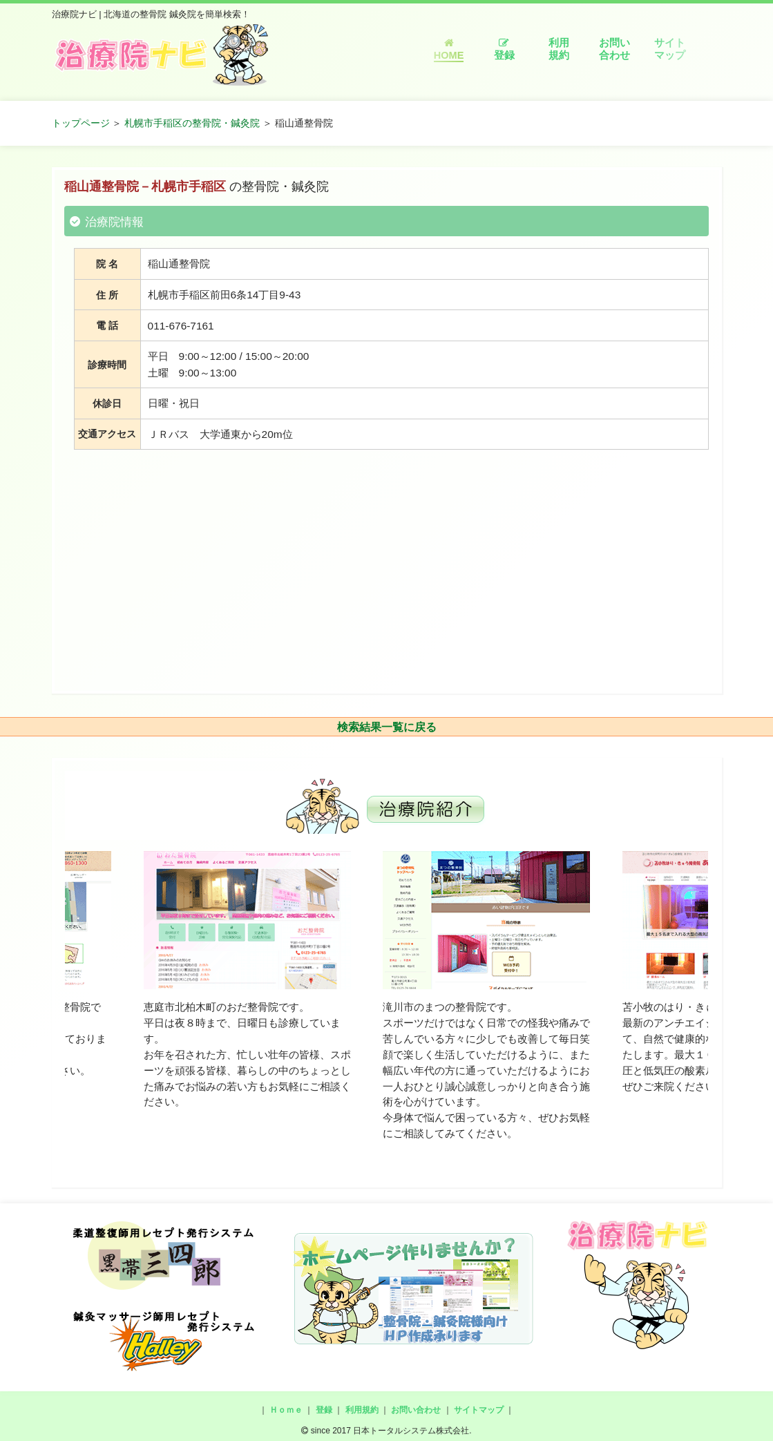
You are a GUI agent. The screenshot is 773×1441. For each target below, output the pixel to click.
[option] (247, 981)
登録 (504, 49)
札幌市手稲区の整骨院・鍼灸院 (192, 122)
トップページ (81, 122)
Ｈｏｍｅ (286, 1410)
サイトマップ (669, 49)
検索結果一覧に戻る (387, 727)
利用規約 (558, 49)
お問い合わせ (614, 49)
